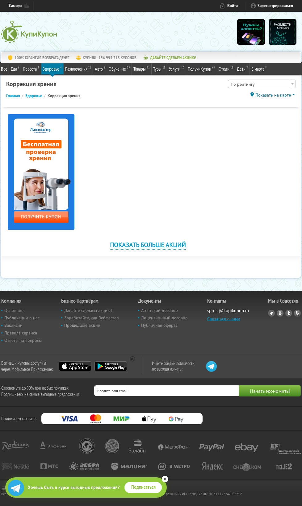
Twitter (288, 313)
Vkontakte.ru (280, 313)
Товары (141, 68)
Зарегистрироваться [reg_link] (275, 5)
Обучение (119, 68)
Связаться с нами (223, 318)
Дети (242, 68)
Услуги (176, 68)
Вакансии (13, 325)
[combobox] (262, 84)
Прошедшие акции (82, 325)
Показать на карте (273, 95)
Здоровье (52, 68)
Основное (13, 310)
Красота (31, 68)
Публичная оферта (159, 325)
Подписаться (143, 487)
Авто (100, 68)
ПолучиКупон (201, 68)
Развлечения (78, 68)
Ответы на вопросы (23, 340)
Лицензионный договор (164, 318)
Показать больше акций (148, 245)
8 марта (259, 68)
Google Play (110, 366)
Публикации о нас (22, 318)
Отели (226, 68)
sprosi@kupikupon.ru (228, 310)
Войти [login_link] (232, 5)
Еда (15, 68)
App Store (75, 366)
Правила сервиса (20, 333)
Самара (15, 5)
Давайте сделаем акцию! (88, 310)
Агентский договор (159, 310)
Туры (159, 68)
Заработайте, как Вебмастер (91, 318)
